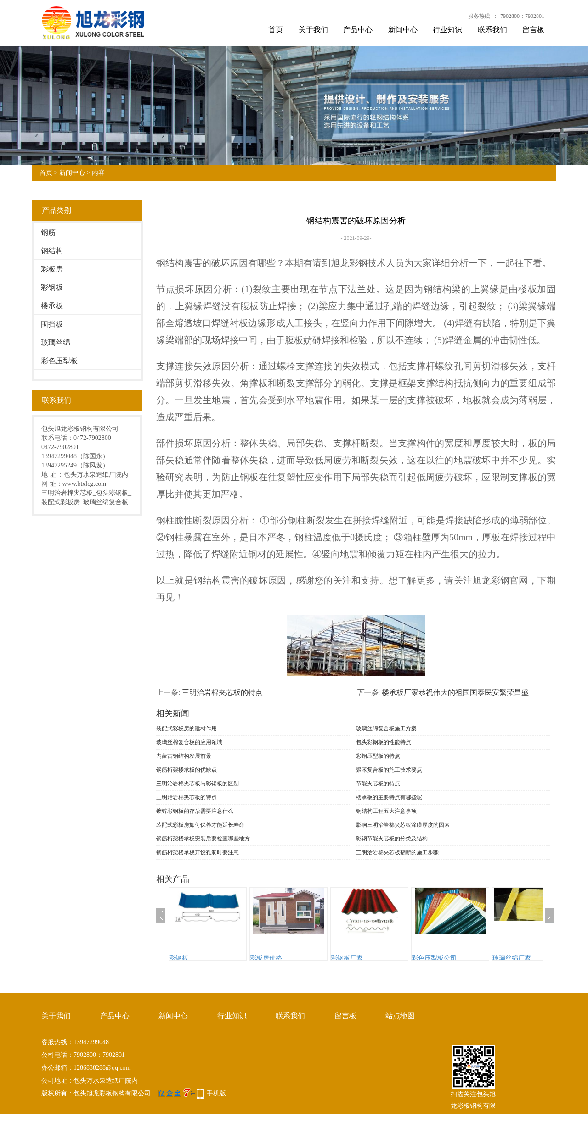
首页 (275, 29)
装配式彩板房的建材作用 (186, 728)
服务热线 (479, 16)
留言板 (533, 29)
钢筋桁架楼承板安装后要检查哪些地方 (203, 838)
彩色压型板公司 (434, 958)
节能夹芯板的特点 (378, 783)
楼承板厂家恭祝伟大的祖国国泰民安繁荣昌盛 (455, 692)
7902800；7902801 (522, 16)
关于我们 (313, 29)
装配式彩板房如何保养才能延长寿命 (200, 825)
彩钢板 (52, 287)
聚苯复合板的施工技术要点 (389, 770)
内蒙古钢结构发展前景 (183, 756)
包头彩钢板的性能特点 (383, 742)
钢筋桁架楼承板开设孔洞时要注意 (197, 852)
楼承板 (52, 306)
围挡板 (52, 324)
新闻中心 (403, 29)
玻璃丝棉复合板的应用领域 (189, 742)
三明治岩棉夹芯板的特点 (222, 692)
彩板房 (52, 269)
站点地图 (400, 1016)
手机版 (216, 1093)
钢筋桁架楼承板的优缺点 (186, 770)
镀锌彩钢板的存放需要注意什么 (194, 811)
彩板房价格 (266, 958)
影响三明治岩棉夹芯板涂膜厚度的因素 (403, 825)
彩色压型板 (59, 361)
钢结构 (52, 251)
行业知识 (447, 29)
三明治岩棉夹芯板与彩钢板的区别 (197, 783)
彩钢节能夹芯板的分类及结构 (392, 838)
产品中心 (358, 29)
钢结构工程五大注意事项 (386, 811)
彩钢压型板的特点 (378, 756)
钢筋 (48, 232)
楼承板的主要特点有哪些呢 (389, 797)
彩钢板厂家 (347, 958)
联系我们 (492, 29)
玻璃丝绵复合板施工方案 (386, 728)
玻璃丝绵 (55, 342)
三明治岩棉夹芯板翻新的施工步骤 (397, 852)
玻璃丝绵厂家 (511, 958)
